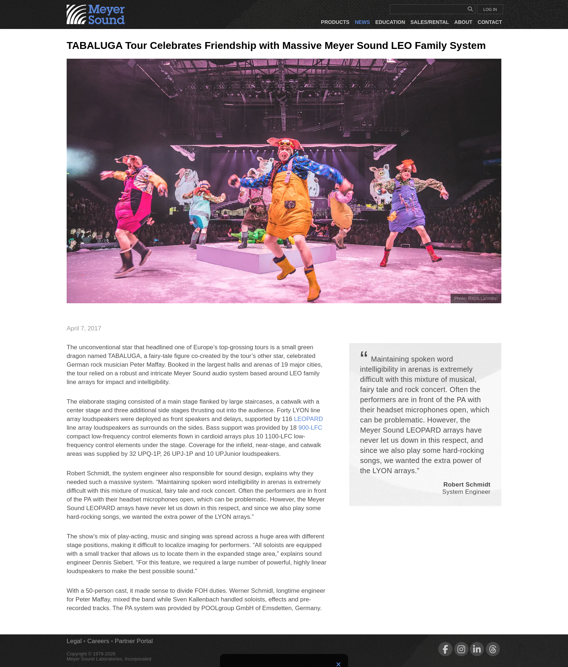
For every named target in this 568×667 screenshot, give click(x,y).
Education (390, 22)
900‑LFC (310, 427)
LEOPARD (308, 419)
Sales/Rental (429, 22)
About (463, 22)
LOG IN (490, 9)
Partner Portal (134, 641)
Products (335, 22)
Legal (74, 641)
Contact (490, 22)
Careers (98, 641)
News (362, 22)
